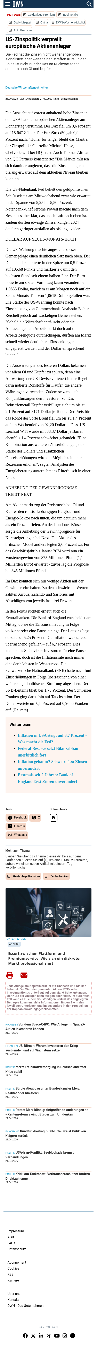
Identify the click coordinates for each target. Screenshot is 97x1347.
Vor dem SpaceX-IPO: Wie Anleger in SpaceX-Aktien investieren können (46, 1026)
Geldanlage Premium (41, 14)
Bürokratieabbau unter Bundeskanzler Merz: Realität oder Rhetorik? (43, 1090)
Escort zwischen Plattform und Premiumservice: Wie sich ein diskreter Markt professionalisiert (44, 958)
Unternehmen (16, 938)
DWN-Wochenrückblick (71, 22)
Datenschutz (17, 1249)
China (44, 22)
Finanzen (12, 1024)
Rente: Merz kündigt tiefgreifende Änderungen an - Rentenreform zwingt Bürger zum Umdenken (47, 1112)
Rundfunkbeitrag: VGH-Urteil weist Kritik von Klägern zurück (46, 1133)
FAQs (11, 1243)
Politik (10, 1067)
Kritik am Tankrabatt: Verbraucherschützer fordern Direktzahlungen (48, 1176)
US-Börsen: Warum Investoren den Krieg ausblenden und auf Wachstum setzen (42, 1048)
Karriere (13, 1280)
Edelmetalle (70, 14)
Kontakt (13, 1300)
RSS (11, 1274)
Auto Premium (23, 30)
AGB (11, 1237)
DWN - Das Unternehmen (26, 1306)
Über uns (14, 1294)
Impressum (16, 1231)
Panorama (12, 1131)
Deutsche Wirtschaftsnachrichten (27, 87)
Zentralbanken (59, 876)
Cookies (13, 1268)
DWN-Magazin (23, 22)
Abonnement (17, 1262)
